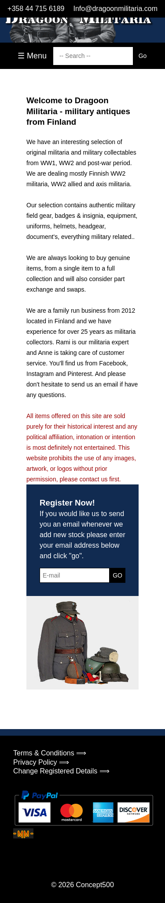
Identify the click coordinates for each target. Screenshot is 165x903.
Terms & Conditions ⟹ (49, 753)
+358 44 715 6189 (35, 8)
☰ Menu (32, 55)
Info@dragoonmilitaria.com (115, 8)
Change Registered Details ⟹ (61, 771)
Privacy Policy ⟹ (41, 762)
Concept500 (95, 885)
